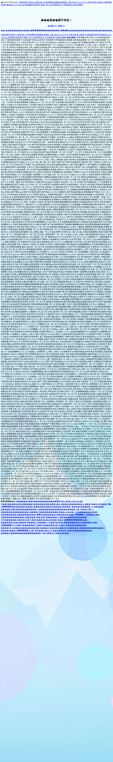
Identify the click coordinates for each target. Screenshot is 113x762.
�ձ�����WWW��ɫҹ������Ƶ (18, 525)
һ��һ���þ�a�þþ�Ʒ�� (43, 520)
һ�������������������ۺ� (58, 509)
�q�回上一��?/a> (56, 26)
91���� (97, 507)
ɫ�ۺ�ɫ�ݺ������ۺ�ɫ (71, 501)
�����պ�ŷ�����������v (19, 509)
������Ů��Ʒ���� (13, 522)
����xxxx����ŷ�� (87, 515)
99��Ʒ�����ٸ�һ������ (17, 504)
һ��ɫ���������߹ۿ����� (18, 517)
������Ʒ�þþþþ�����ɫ (78, 522)
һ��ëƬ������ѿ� (47, 525)
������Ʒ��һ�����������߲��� (38, 501)
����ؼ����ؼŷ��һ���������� (72, 531)
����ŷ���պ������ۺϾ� (17, 531)
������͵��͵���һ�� (47, 504)
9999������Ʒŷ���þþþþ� (15, 520)
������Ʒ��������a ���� (19, 512)
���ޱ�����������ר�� (72, 520)
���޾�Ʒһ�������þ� (53, 528)
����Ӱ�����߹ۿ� (84, 507)
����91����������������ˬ (21, 533)
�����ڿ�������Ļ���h (17, 507)
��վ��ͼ (71, 37)
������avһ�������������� (65, 517)
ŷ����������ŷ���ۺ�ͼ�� (56, 512)
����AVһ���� (36, 522)
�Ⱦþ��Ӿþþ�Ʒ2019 (43, 531)
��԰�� (95, 522)
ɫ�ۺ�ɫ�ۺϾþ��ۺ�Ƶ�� (55, 533)
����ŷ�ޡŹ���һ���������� (20, 528)
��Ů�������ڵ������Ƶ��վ (56, 515)
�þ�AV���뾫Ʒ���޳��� (72, 525)
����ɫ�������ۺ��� (75, 504)
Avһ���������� (86, 512)
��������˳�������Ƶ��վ (18, 515)
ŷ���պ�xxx (86, 509)
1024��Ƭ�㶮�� (55, 522)
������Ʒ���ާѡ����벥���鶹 (52, 507)
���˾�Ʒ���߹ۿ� (101, 504)
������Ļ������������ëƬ (86, 528)
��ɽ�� (40, 517)
